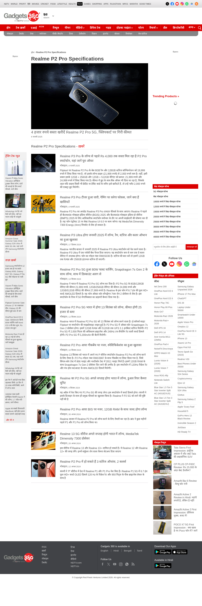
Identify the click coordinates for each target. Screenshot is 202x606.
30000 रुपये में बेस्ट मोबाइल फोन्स (166, 226)
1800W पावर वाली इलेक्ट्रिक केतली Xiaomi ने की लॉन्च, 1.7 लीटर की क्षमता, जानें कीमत (15, 398)
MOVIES (35, 4)
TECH (79, 4)
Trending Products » (166, 96)
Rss (133, 563)
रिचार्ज (152, 27)
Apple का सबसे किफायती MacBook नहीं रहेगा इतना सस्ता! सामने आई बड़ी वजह (15, 411)
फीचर (67, 27)
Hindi (116, 550)
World (14, 4)
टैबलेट (21, 33)
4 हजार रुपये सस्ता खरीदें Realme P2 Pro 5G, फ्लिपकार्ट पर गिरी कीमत (81, 132)
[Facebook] (156, 264)
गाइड (108, 27)
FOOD (53, 4)
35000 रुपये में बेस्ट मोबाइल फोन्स (166, 231)
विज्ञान (94, 33)
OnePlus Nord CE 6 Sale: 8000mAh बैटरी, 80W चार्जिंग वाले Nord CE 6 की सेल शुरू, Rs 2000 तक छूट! (14, 322)
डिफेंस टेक (95, 27)
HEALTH (72, 4)
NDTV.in (75, 566)
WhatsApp (127, 563)
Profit (22, 4)
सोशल (117, 33)
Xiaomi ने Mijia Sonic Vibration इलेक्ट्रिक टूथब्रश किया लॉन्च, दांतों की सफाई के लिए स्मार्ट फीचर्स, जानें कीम (14, 291)
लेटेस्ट (156, 281)
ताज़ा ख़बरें (10, 260)
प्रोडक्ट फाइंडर (123, 27)
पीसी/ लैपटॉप (57, 33)
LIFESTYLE (62, 4)
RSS (44, 547)
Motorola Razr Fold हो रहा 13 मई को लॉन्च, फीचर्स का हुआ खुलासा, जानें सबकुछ (14, 338)
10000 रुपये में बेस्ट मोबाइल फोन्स (166, 201)
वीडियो (79, 27)
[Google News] (194, 264)
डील (165, 27)
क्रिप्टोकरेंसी (178, 27)
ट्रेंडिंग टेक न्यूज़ (12, 156)
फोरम (141, 27)
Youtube (115, 563)
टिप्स (71, 33)
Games (87, 4)
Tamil (139, 550)
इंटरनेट (105, 33)
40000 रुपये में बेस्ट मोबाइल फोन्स (166, 237)
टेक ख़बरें (20, 27)
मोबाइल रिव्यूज (160, 442)
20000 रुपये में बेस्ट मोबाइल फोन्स (166, 216)
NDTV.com (76, 562)
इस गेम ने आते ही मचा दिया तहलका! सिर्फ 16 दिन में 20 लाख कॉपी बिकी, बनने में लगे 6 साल (15, 384)
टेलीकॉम (82, 33)
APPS (106, 4)
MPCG (125, 4)
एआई (38, 27)
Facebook (102, 563)
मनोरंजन (42, 33)
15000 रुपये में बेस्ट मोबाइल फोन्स (166, 211)
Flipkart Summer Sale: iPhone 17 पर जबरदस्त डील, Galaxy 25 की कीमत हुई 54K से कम (15, 307)
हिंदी (28, 4)
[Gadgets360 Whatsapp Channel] (186, 264)
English (104, 550)
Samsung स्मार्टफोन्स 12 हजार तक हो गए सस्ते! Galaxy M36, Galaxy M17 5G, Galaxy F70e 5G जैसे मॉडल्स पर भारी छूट (15, 273)
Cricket (45, 4)
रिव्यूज (56, 27)
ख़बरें (44, 550)
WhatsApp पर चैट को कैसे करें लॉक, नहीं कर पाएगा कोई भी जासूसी (13, 371)
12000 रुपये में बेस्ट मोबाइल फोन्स (166, 206)
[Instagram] (179, 264)
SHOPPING (97, 4)
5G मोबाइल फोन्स (160, 191)
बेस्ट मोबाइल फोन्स (160, 196)
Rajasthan (115, 4)
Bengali (128, 550)
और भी (10, 420)
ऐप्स (31, 33)
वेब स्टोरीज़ (142, 33)
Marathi (134, 4)
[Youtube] (171, 264)
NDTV (6, 4)
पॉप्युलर (181, 281)
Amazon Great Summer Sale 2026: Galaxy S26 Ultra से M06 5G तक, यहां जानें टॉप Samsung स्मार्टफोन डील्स (14, 355)
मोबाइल (10, 33)
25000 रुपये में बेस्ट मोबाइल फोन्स (166, 221)
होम (8, 27)
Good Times (145, 4)
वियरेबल (129, 33)
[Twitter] (164, 264)
